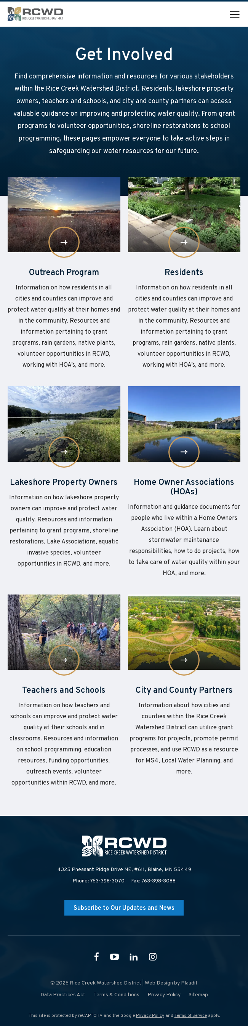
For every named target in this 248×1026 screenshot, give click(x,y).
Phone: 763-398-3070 (98, 881)
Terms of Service (190, 1015)
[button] (234, 14)
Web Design (159, 983)
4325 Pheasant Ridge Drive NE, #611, (124, 869)
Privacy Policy (150, 1015)
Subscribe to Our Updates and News (124, 908)
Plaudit (189, 983)
